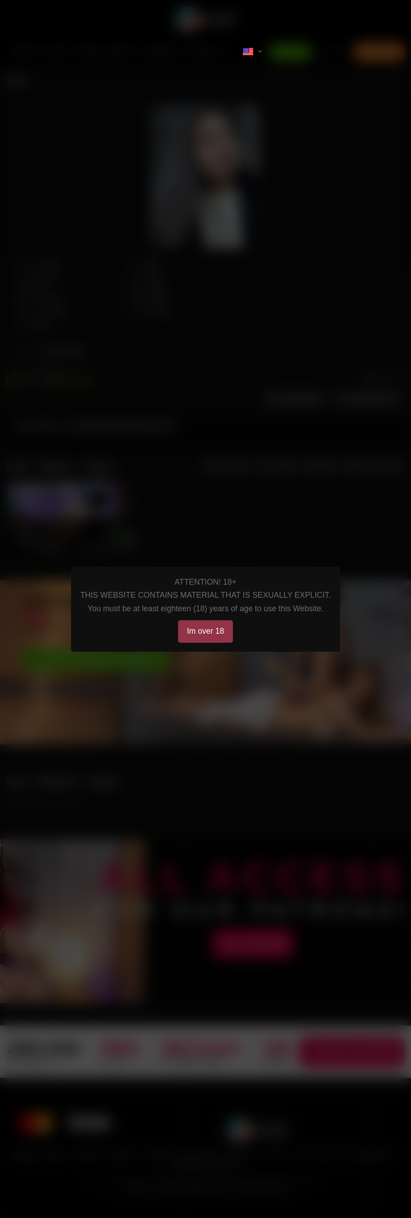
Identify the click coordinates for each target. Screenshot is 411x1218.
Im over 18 (205, 631)
